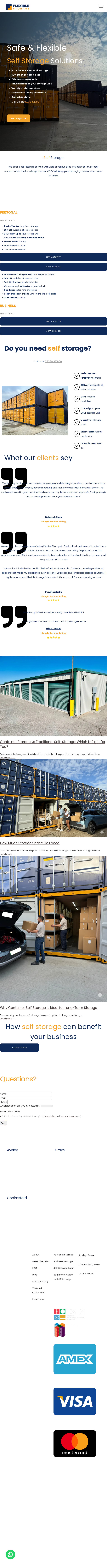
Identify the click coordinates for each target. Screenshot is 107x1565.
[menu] (100, 6)
